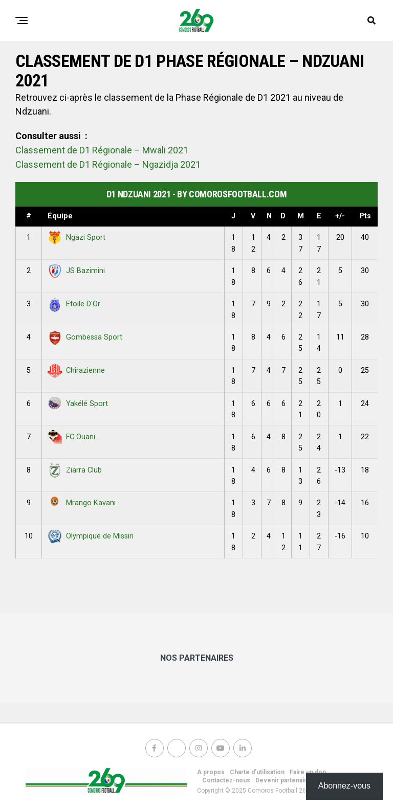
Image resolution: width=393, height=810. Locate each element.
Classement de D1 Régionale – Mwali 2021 (101, 150)
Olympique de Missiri (91, 536)
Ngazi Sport (76, 237)
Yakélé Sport (78, 403)
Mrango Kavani (82, 503)
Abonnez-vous (344, 785)
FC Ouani (71, 437)
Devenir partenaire (283, 780)
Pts (365, 216)
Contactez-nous (226, 780)
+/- (340, 216)
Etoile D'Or (74, 304)
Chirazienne (76, 370)
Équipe (60, 216)
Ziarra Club (75, 470)
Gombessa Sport (85, 337)
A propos (211, 772)
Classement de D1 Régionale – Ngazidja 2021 (108, 164)
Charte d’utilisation (257, 772)
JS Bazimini (76, 270)
